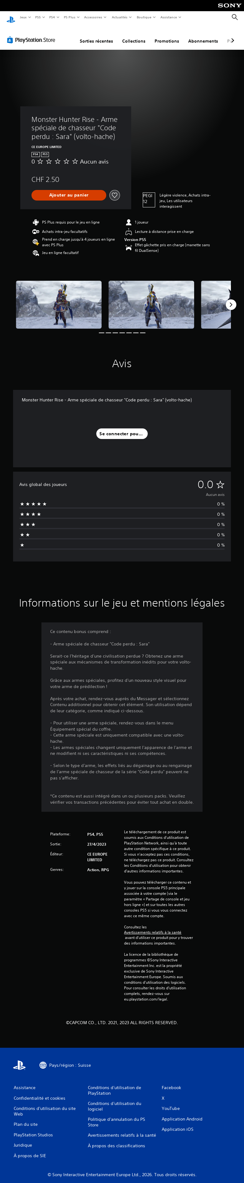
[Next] (231, 298)
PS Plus (69, 17)
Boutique (143, 17)
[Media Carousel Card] (59, 299)
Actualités (119, 17)
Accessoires (93, 17)
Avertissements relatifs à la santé (152, 926)
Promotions (167, 35)
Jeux (23, 17)
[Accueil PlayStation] (11, 17)
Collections (134, 35)
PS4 (52, 17)
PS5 (38, 17)
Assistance (168, 17)
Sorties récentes (96, 35)
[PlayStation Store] (32, 34)
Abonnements (203, 35)
